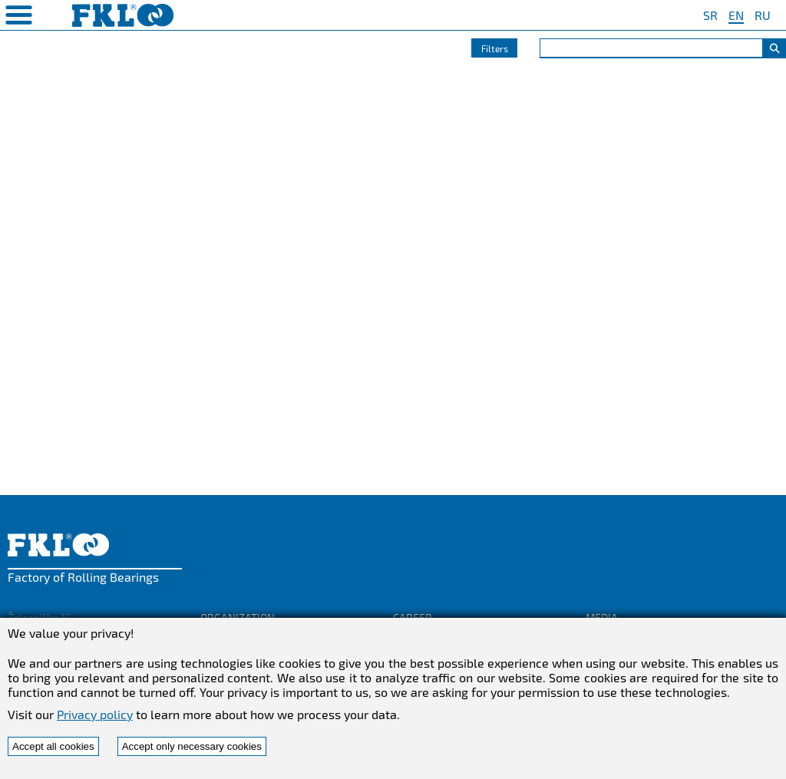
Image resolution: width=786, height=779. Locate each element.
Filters (494, 48)
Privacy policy (95, 714)
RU (763, 15)
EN (736, 15)
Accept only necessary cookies (192, 746)
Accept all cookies (53, 746)
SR (710, 15)
